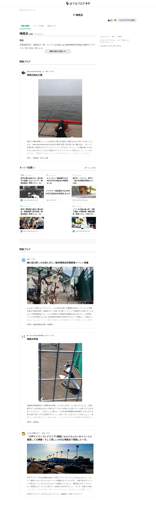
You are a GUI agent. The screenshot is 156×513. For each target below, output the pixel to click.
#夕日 (70, 494)
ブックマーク (26, 175)
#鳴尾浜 (36, 158)
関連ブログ (52, 26)
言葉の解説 (25, 26)
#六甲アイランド (33, 494)
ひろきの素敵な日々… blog (36, 433)
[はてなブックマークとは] (34, 167)
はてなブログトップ (106, 42)
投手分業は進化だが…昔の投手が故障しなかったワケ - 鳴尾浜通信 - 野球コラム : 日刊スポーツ (32, 180)
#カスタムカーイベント (50, 494)
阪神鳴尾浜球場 (73, 45)
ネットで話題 (38, 26)
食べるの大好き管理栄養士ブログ (38, 335)
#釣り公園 (44, 158)
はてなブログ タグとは (107, 40)
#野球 (29, 324)
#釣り (29, 158)
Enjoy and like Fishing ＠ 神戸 (38, 71)
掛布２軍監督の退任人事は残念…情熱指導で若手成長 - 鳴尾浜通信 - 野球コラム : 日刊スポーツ (32, 211)
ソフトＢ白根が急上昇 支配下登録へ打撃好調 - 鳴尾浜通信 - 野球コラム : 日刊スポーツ (84, 211)
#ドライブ (78, 494)
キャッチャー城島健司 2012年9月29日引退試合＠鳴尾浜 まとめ (57, 180)
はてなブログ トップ (27, 10)
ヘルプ (118, 40)
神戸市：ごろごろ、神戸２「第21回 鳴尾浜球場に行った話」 (83, 180)
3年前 (52, 335)
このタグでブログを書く (127, 20)
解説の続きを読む (58, 51)
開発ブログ (126, 40)
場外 (28, 259)
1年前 (52, 71)
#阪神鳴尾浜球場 (39, 324)
